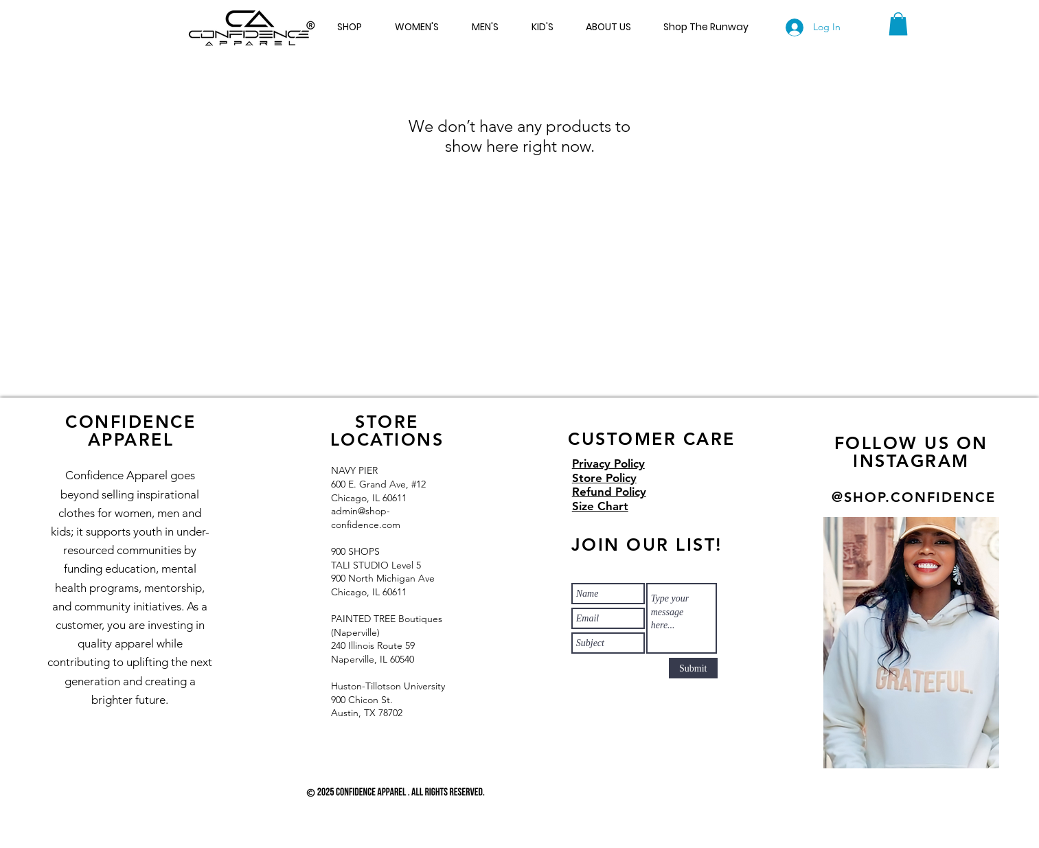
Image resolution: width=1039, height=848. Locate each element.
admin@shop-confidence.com (365, 518)
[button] (898, 23)
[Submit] (693, 668)
